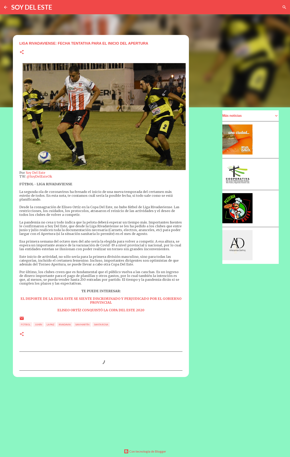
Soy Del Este (35, 173)
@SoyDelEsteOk (39, 176)
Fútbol (25, 324)
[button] (21, 52)
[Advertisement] (101, 411)
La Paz (50, 324)
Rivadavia (65, 324)
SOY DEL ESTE (31, 7)
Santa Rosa (101, 324)
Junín (38, 324)
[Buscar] (284, 7)
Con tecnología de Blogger (145, 451)
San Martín (82, 324)
